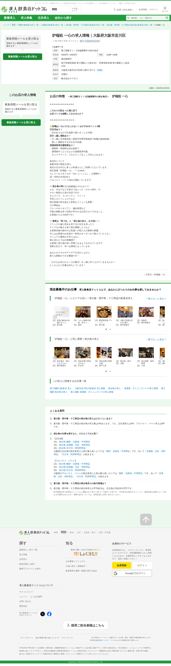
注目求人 (43, 17)
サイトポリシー (26, 638)
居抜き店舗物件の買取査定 (65, 651)
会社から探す (63, 17)
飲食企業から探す (27, 564)
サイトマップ (67, 638)
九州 (79, 532)
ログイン (142, 565)
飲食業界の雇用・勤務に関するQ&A (81, 571)
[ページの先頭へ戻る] (146, 519)
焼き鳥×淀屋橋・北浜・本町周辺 (74, 445)
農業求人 (61, 654)
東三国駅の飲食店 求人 (61, 388)
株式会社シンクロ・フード (105, 640)
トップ (6, 25)
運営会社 (23, 606)
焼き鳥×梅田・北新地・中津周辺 (74, 441)
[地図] (99, 70)
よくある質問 (36, 596)
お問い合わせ (25, 601)
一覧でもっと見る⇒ (156, 298)
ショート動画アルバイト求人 (89, 654)
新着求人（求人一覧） (29, 550)
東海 (72, 532)
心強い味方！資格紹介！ (76, 566)
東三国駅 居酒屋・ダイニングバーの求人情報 (92, 392)
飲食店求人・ (121, 648)
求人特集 (26, 17)
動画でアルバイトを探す (30, 569)
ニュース (23, 596)
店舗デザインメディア (39, 654)
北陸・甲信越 (104, 532)
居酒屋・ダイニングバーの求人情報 (141, 388)
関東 (56, 532)
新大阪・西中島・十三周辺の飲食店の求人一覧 (85, 25)
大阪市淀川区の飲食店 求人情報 (90, 388)
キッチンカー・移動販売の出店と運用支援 (106, 651)
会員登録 (121, 565)
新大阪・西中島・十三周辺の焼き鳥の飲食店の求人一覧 (129, 25)
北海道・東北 (90, 532)
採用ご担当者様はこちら (87, 625)
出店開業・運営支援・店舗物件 (56, 648)
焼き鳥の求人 (114, 388)
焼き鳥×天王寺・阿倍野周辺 (72, 448)
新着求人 (9, 17)
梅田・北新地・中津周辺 (118, 451)
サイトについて (26, 592)
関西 (14, 25)
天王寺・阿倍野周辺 (71, 454)
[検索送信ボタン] (167, 18)
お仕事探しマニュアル (75, 561)
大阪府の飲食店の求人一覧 (52, 25)
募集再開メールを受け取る (22, 56)
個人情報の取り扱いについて (47, 638)
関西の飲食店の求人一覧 (28, 25)
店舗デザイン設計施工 (91, 648)
